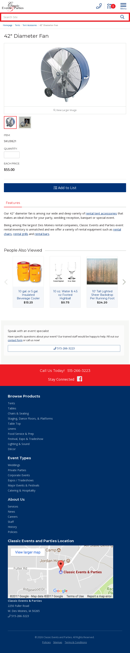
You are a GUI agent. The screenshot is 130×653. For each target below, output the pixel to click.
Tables (12, 408)
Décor (12, 449)
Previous (6, 282)
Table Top (14, 424)
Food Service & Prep (21, 434)
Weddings (14, 465)
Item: (7, 135)
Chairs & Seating (18, 413)
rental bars (42, 234)
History (12, 527)
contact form (15, 340)
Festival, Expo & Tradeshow (25, 439)
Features (13, 203)
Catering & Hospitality (21, 490)
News (11, 512)
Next (124, 282)
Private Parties (17, 470)
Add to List (65, 188)
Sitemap (57, 642)
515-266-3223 (64, 349)
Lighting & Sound (19, 444)
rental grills (20, 234)
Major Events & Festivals (23, 485)
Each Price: (12, 163)
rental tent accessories (101, 213)
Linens (12, 429)
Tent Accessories (30, 25)
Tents (17, 25)
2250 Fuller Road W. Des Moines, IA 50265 (25, 606)
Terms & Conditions (76, 642)
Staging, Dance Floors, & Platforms (30, 419)
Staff (11, 522)
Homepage (7, 25)
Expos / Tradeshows (21, 480)
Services (13, 507)
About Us (16, 500)
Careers (13, 517)
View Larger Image (65, 110)
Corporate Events (19, 475)
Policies (12, 532)
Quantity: (11, 149)
